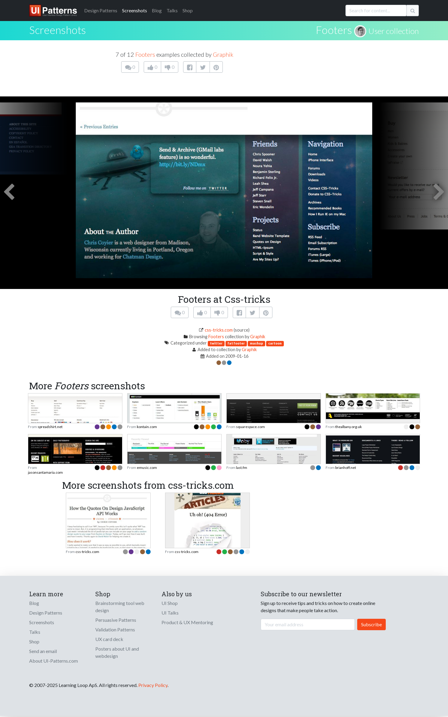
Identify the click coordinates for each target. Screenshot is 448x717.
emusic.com (147, 467)
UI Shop (169, 603)
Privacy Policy (152, 685)
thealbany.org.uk (348, 426)
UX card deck (109, 639)
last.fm (241, 467)
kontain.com (147, 426)
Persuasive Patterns (115, 620)
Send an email (43, 651)
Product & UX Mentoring (187, 622)
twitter (216, 343)
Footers (334, 29)
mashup (256, 343)
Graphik (223, 54)
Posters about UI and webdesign (117, 652)
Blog (157, 10)
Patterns (100, 10)
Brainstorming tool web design (119, 606)
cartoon (275, 343)
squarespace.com (250, 426)
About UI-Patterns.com (53, 661)
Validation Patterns (115, 629)
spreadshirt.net (50, 426)
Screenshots (134, 10)
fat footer (236, 343)
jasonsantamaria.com (45, 472)
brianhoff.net (345, 467)
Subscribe (371, 624)
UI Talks (170, 612)
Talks (172, 10)
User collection (393, 31)
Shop (188, 10)
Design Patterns (45, 612)
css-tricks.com (219, 330)
